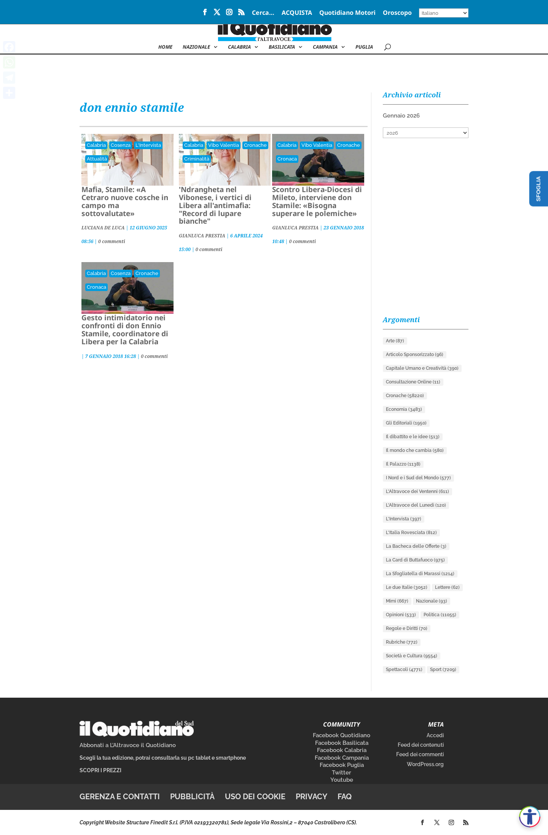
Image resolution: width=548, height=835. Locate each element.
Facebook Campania (342, 757)
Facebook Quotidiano (341, 735)
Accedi (435, 735)
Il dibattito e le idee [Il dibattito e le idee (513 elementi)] (413, 436)
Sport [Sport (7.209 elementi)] (443, 669)
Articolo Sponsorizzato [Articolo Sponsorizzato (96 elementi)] (414, 354)
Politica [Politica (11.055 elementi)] (440, 614)
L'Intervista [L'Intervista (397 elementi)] (403, 519)
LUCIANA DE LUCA (103, 227)
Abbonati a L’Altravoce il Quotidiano (128, 745)
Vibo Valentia (223, 145)
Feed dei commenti (420, 754)
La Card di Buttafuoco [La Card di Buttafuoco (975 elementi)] (415, 560)
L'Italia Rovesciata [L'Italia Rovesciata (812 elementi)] (411, 532)
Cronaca (287, 159)
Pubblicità (192, 796)
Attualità (97, 159)
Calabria (239, 47)
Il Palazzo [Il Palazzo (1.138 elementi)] (403, 464)
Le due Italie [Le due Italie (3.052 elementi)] (406, 587)
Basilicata (282, 47)
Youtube (341, 779)
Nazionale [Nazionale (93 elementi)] (431, 601)
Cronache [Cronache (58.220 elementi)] (405, 395)
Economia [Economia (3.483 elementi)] (404, 409)
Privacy (311, 796)
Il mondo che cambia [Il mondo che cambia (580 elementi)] (415, 450)
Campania (325, 47)
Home (165, 47)
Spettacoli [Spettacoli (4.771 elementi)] (404, 669)
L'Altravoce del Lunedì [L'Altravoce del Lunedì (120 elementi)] (416, 505)
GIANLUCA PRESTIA (202, 235)
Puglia (364, 47)
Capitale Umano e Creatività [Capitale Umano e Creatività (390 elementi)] (422, 368)
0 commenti (111, 241)
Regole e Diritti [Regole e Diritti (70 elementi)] (406, 628)
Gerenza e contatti (120, 796)
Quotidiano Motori (347, 13)
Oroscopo (397, 13)
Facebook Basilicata (341, 743)
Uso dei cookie (255, 796)
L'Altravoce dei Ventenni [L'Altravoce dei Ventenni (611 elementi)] (417, 491)
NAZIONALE (196, 47)
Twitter (341, 772)
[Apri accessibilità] (529, 816)
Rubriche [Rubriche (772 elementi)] (401, 642)
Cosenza (121, 145)
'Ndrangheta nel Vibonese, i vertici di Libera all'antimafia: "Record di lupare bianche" (215, 205)
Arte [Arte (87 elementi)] (395, 341)
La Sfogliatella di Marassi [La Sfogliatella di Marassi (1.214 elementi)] (420, 573)
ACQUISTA (297, 13)
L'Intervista (148, 145)
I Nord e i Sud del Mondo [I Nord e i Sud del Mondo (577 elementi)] (418, 477)
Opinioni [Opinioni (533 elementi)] (401, 614)
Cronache (255, 145)
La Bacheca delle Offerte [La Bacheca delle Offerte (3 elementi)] (416, 546)
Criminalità (196, 159)
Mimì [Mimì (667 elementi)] (397, 601)
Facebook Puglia (342, 765)
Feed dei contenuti (421, 745)
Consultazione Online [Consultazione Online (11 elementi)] (413, 382)
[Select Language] (443, 12)
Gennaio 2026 (401, 115)
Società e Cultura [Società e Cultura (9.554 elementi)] (411, 655)
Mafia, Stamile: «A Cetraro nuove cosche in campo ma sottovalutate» (124, 201)
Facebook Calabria (341, 750)
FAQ (345, 796)
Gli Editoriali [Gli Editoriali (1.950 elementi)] (406, 423)
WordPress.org (425, 764)
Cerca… (263, 13)
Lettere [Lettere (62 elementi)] (447, 587)
